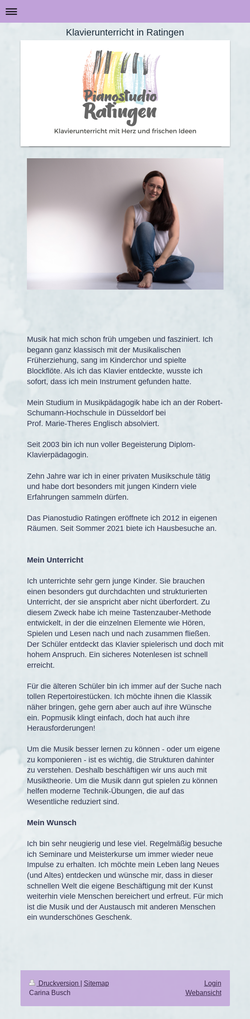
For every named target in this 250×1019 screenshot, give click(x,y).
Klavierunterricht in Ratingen (125, 32)
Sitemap (96, 983)
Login (212, 983)
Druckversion (54, 983)
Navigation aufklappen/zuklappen (125, 11)
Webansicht (203, 992)
